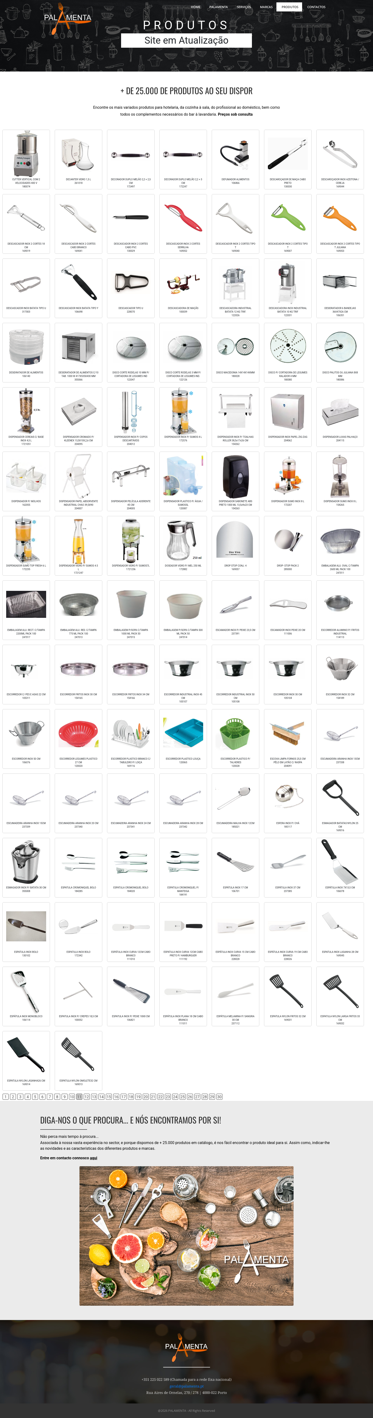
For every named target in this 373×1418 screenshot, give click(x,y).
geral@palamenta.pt (187, 1386)
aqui (93, 1158)
